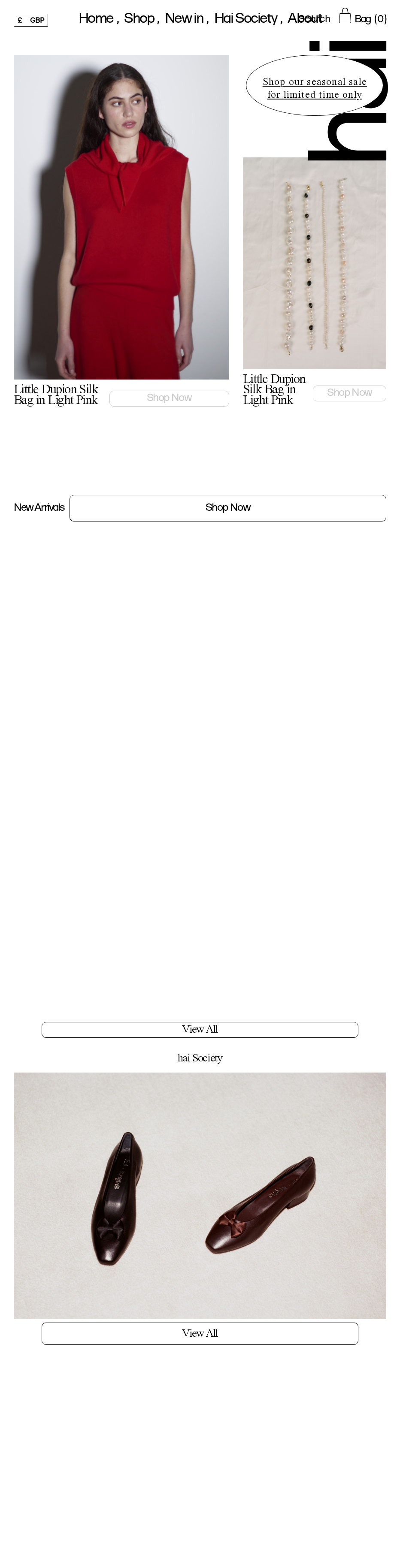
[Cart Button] (362, 15)
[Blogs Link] (200, 1206)
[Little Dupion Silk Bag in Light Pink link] (186, 399)
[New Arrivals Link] (200, 508)
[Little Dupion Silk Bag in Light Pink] (73, 606)
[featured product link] (121, 234)
